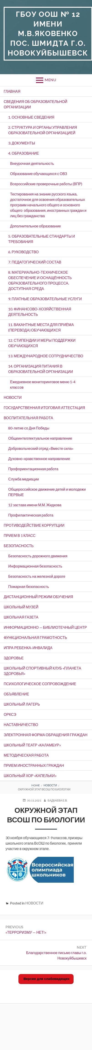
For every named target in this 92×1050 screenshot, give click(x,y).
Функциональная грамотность (35, 637)
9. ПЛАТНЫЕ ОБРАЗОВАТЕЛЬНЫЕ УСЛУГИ (45, 299)
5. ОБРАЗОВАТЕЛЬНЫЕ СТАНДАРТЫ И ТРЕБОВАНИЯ (41, 239)
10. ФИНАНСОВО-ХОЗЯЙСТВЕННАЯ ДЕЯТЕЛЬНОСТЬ (39, 312)
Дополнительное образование (35, 226)
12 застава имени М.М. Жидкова (34, 505)
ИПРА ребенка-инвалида (28, 648)
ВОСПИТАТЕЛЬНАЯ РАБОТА (28, 418)
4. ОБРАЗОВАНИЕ (23, 153)
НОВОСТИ (13, 397)
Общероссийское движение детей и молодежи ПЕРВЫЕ (47, 492)
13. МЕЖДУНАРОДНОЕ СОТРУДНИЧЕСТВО (45, 356)
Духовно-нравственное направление (39, 458)
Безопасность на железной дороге (36, 576)
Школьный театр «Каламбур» (32, 745)
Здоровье (14, 658)
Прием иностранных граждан (34, 765)
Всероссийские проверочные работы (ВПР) (46, 184)
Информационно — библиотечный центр (45, 627)
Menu (50, 80)
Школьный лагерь (22, 704)
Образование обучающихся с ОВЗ (38, 173)
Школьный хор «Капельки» (30, 775)
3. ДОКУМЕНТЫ (21, 143)
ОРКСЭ (10, 714)
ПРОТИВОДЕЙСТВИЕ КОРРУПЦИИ (34, 525)
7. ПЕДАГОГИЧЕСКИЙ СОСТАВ (34, 262)
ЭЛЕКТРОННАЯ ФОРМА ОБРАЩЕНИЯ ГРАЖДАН (45, 735)
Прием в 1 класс (20, 535)
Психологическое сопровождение (40, 684)
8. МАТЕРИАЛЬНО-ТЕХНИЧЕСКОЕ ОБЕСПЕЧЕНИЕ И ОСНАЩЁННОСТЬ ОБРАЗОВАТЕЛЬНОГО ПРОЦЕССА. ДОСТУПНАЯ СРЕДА (40, 280)
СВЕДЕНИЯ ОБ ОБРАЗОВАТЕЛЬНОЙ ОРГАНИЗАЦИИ (35, 104)
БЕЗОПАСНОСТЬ (18, 545)
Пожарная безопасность (28, 586)
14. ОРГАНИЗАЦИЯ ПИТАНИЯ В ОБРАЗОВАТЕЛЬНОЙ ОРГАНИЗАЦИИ (40, 369)
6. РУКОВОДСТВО (23, 252)
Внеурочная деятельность (32, 163)
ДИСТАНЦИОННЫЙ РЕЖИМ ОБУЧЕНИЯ (38, 596)
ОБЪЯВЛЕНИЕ (16, 694)
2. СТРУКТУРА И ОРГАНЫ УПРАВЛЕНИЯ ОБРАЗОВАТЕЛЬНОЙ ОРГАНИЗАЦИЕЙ (42, 130)
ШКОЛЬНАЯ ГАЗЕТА (21, 617)
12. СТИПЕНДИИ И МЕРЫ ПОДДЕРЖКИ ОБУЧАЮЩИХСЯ (41, 343)
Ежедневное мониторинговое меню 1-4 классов (42, 384)
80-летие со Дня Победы (28, 428)
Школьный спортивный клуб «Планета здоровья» (42, 671)
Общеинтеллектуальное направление (40, 438)
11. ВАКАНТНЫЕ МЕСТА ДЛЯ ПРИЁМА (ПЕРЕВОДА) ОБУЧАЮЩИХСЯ (41, 327)
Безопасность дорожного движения (37, 556)
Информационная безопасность (35, 566)
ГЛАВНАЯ (12, 91)
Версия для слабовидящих (46, 979)
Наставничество (21, 724)
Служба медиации (23, 479)
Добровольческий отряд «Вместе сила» (41, 448)
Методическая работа (26, 755)
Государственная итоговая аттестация (44, 407)
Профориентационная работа (33, 469)
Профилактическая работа (30, 515)
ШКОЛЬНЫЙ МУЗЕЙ (21, 607)
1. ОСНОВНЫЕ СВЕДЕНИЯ (31, 117)
